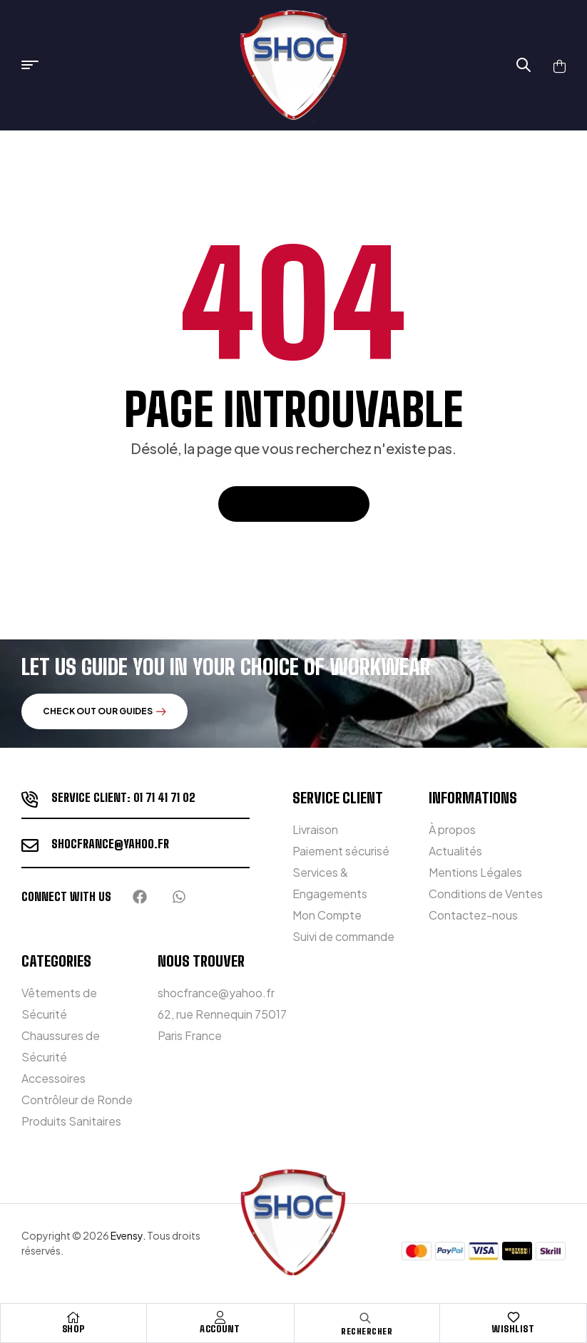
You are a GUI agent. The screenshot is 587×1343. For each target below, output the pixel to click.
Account (220, 1328)
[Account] (220, 1317)
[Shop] (73, 1317)
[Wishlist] (513, 1317)
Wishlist (513, 1328)
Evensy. (128, 1235)
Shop (73, 1328)
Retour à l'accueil (294, 503)
